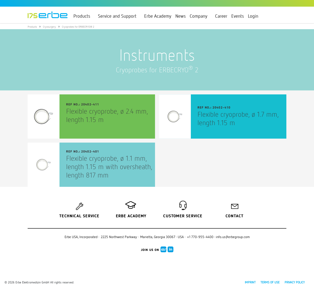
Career (221, 16)
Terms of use (270, 282)
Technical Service (79, 216)
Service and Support (119, 16)
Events (237, 16)
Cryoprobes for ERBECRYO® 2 (78, 26)
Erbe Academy (157, 16)
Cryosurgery (49, 26)
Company (200, 16)
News (180, 16)
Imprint (250, 282)
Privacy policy (295, 282)
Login (255, 16)
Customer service (182, 216)
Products (83, 16)
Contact (234, 216)
